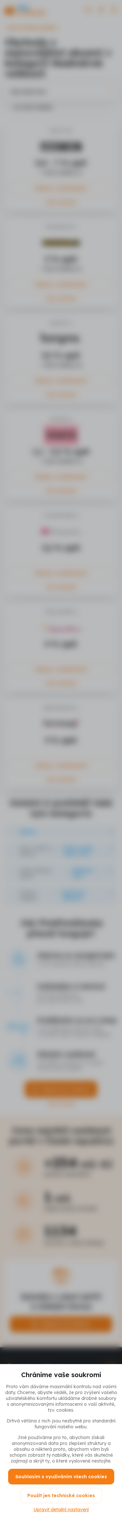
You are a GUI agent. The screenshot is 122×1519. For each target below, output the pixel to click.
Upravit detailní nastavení (61, 1509)
